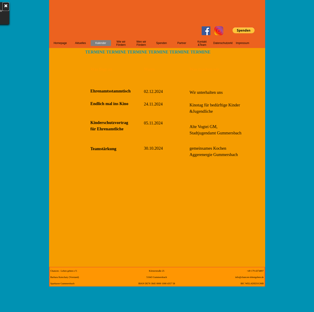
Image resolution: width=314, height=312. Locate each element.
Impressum (242, 43)
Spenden (161, 43)
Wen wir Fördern (141, 43)
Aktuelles (80, 43)
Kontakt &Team (202, 43)
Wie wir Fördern (121, 43)
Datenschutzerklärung (226, 43)
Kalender (100, 43)
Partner (181, 43)
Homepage (60, 43)
